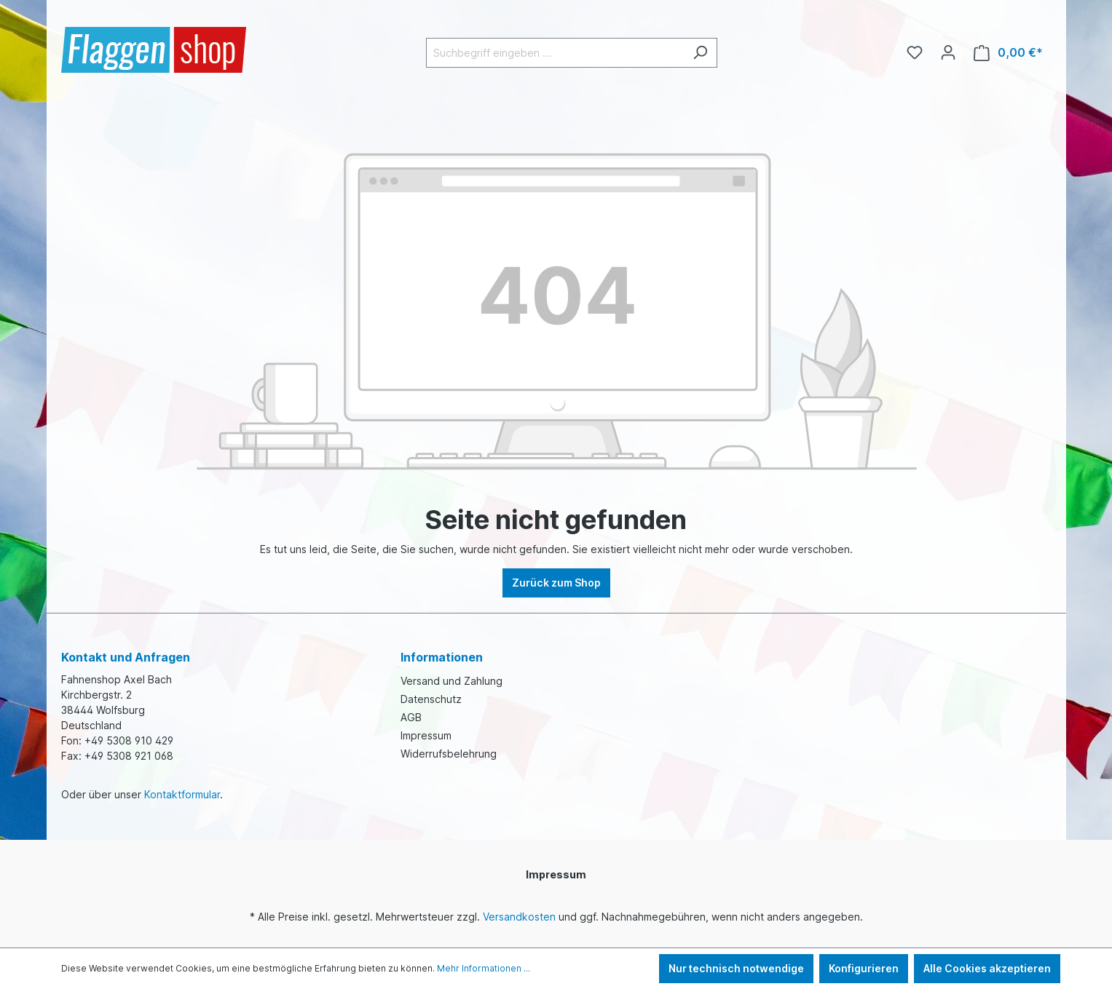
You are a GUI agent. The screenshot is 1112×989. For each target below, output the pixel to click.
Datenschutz (431, 699)
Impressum (426, 735)
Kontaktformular (182, 794)
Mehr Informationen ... (483, 968)
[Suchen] (700, 53)
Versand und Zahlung (451, 681)
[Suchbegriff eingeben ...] (555, 53)
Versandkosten (519, 916)
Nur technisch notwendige (736, 968)
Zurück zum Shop (556, 582)
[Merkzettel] (914, 52)
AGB (411, 717)
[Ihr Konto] (948, 52)
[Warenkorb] (1008, 53)
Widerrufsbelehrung (449, 753)
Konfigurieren (864, 968)
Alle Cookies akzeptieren (987, 968)
